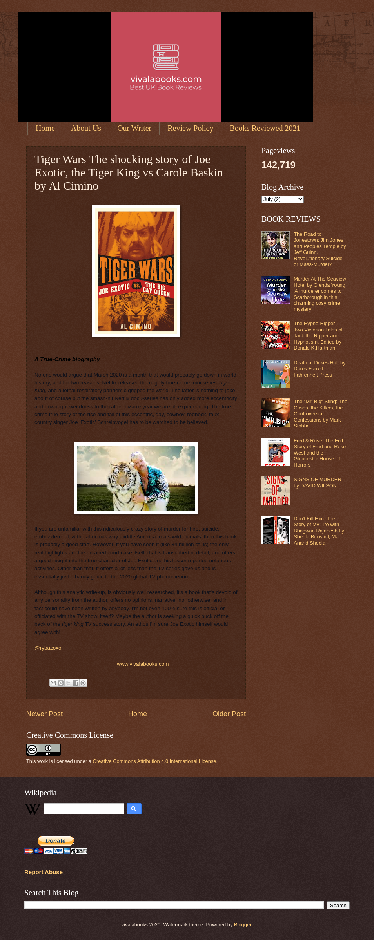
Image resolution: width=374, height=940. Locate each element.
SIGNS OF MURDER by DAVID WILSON (317, 482)
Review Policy (190, 128)
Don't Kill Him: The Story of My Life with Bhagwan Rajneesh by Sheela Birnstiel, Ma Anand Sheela (319, 531)
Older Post (229, 714)
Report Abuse (43, 872)
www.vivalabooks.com (143, 664)
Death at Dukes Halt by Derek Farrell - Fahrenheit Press (319, 369)
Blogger (242, 924)
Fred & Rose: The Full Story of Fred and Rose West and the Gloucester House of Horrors (320, 453)
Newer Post (44, 714)
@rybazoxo (48, 648)
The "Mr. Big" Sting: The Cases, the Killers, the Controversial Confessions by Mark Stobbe (320, 413)
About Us (86, 128)
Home (45, 128)
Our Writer (134, 128)
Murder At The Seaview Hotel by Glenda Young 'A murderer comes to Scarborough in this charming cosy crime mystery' (320, 294)
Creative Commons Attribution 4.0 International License (154, 761)
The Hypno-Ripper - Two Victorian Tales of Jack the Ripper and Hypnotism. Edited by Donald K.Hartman (318, 336)
